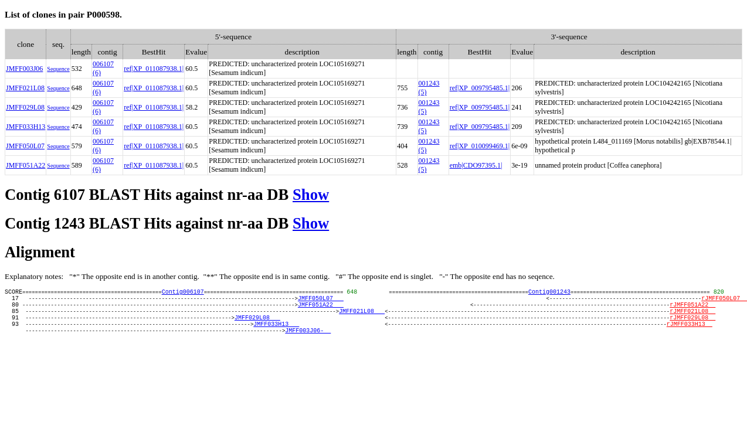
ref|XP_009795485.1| (480, 88)
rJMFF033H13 (689, 334)
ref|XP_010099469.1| (480, 146)
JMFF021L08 (25, 88)
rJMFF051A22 (692, 309)
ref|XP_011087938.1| (154, 68)
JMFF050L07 (25, 146)
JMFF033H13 (25, 126)
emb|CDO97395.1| (476, 165)
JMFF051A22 (25, 165)
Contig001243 (549, 293)
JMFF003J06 (24, 68)
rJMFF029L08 (692, 326)
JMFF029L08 (25, 107)
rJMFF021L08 (692, 318)
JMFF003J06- (308, 342)
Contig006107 (183, 293)
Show (311, 194)
